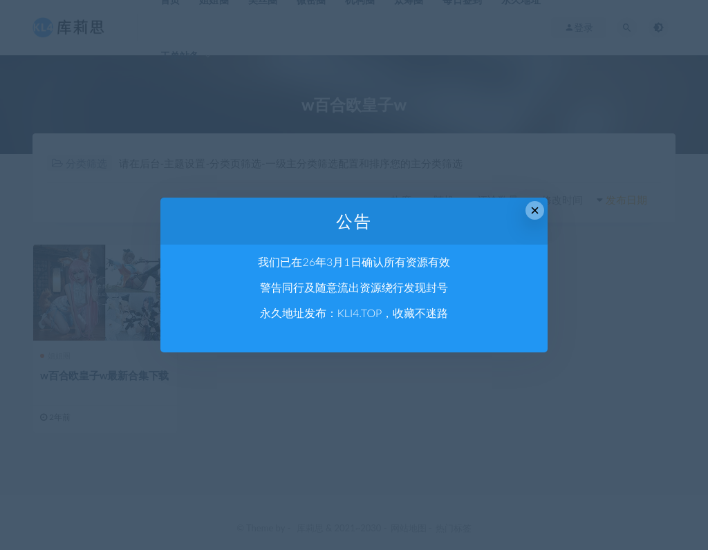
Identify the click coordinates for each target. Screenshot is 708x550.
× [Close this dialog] (534, 210)
